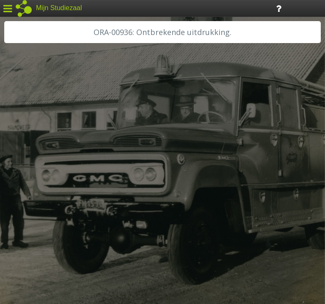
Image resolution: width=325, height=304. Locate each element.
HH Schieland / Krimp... (43, 173)
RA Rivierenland (33, 201)
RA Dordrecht (30, 182)
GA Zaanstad (29, 135)
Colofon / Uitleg (99, 241)
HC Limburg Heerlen (40, 144)
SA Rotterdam (31, 211)
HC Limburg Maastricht (44, 154)
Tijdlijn (143, 7)
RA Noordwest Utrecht (44, 192)
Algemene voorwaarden (42, 251)
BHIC (18, 125)
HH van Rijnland (34, 163)
